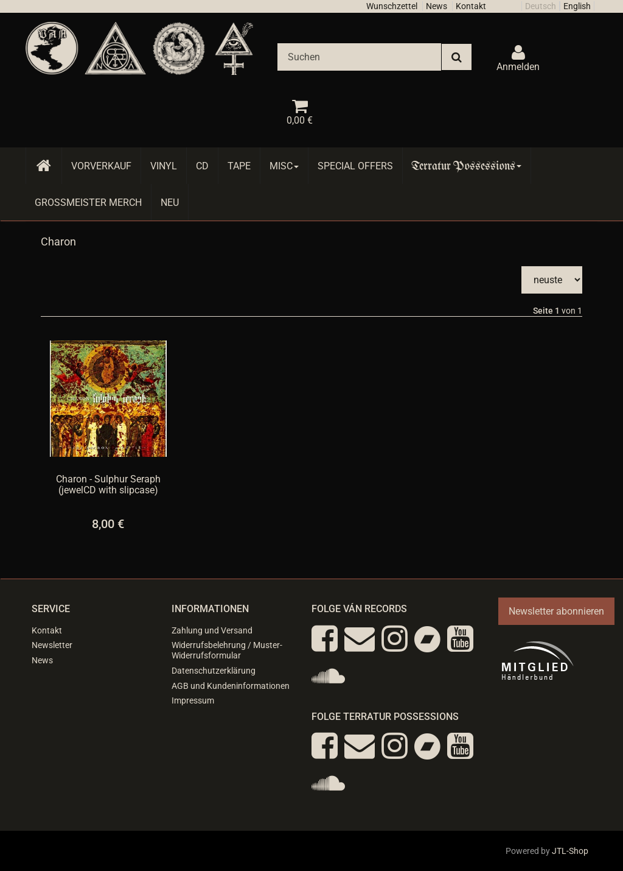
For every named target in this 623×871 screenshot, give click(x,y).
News (436, 6)
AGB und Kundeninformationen (231, 686)
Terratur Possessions (466, 166)
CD (202, 166)
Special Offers (355, 166)
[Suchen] (359, 57)
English (577, 6)
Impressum (193, 700)
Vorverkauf (101, 166)
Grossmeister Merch (88, 202)
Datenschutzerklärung (214, 670)
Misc (284, 166)
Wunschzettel (391, 6)
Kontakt (471, 6)
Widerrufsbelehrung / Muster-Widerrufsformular (227, 650)
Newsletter (52, 645)
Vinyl (163, 166)
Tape (239, 166)
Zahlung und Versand (212, 630)
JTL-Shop (570, 851)
